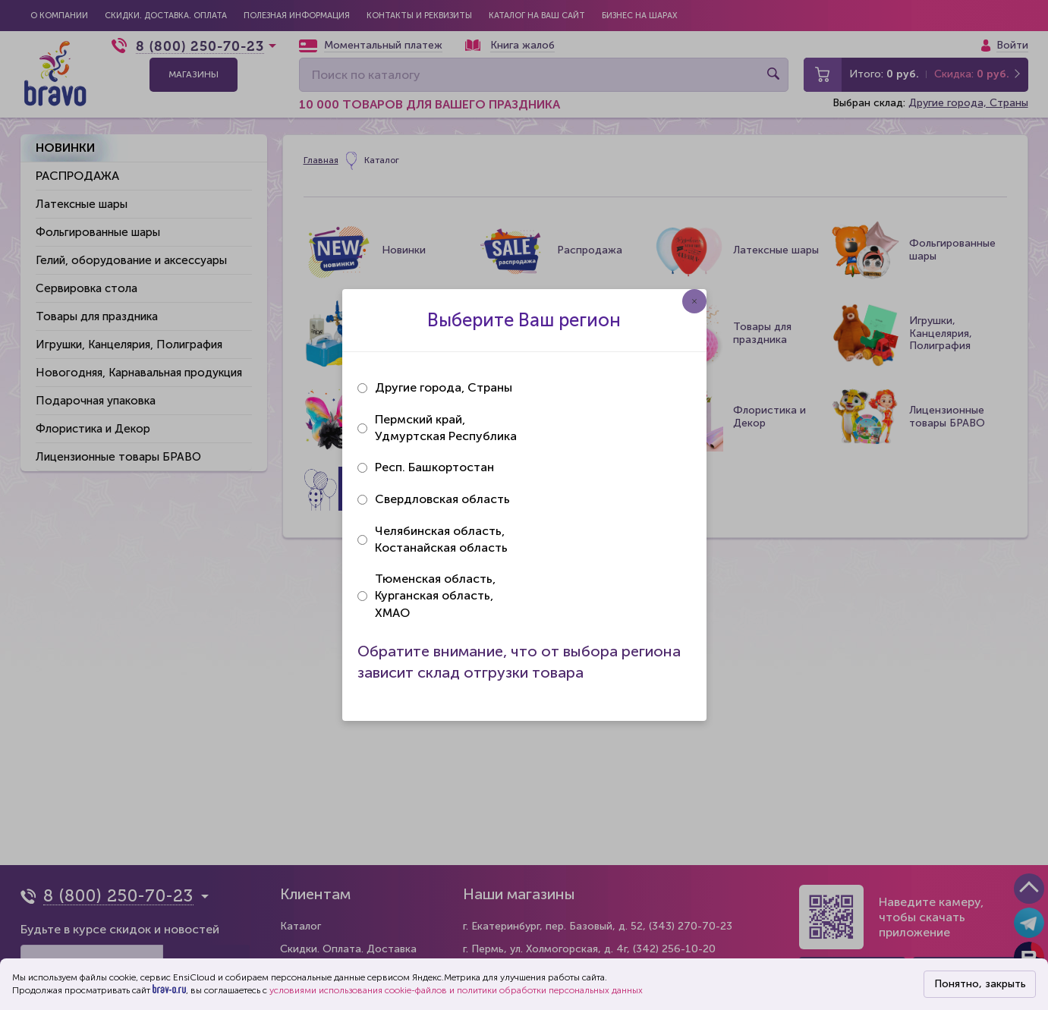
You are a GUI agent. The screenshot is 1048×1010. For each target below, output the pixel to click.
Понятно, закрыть (980, 983)
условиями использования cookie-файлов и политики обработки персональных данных (456, 990)
